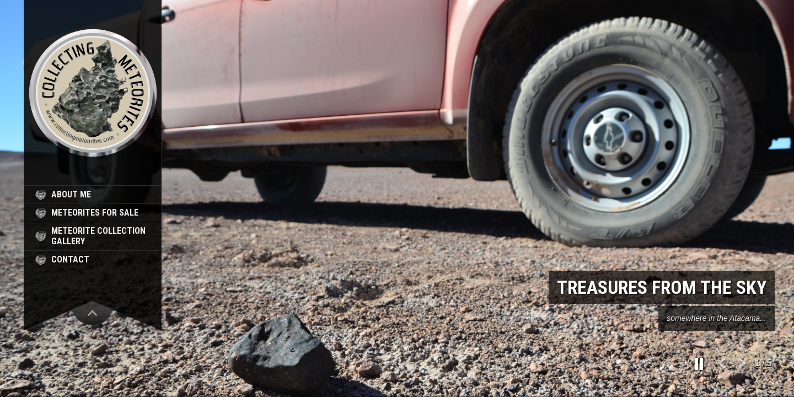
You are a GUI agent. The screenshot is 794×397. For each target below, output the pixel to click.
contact (70, 259)
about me (71, 194)
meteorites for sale (94, 212)
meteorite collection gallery (98, 236)
